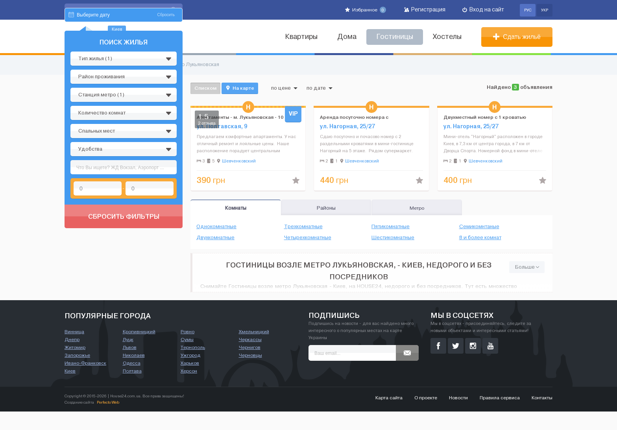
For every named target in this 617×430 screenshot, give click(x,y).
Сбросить (166, 89)
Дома (347, 36)
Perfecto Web (108, 420)
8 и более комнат (480, 237)
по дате (320, 88)
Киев (70, 389)
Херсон (189, 389)
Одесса (131, 381)
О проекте (425, 416)
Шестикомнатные (392, 237)
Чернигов (249, 366)
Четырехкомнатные (307, 237)
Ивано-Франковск (85, 381)
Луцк (128, 358)
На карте (239, 88)
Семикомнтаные (479, 226)
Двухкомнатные (215, 237)
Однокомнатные (216, 226)
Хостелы (447, 36)
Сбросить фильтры (123, 291)
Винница (74, 350)
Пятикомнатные (390, 226)
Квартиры (301, 36)
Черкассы (250, 358)
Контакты (542, 416)
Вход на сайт (483, 9)
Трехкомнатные (303, 226)
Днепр (72, 358)
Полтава (132, 389)
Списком (205, 88)
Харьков (190, 381)
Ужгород (190, 374)
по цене (284, 88)
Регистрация (424, 9)
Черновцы (250, 374)
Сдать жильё (517, 36)
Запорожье (77, 374)
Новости (458, 416)
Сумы (187, 358)
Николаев (134, 374)
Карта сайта (389, 416)
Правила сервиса (500, 416)
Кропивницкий (139, 350)
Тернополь (193, 366)
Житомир (75, 366)
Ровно (187, 350)
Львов (130, 366)
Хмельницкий (254, 350)
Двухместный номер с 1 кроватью (484, 117)
